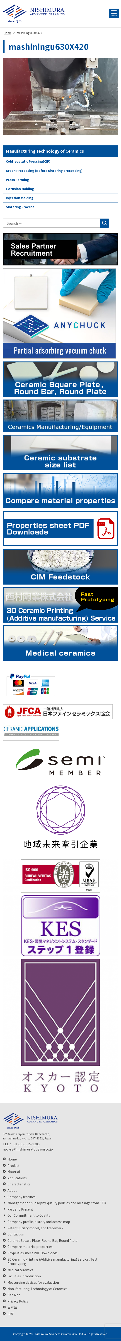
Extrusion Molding (20, 188)
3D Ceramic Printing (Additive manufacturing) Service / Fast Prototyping (52, 1261)
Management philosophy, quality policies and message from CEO (56, 1203)
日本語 (12, 1307)
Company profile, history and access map (38, 1222)
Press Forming (17, 179)
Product (13, 1165)
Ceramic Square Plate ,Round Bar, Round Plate (42, 1240)
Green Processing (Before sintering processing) (44, 170)
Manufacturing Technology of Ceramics (45, 151)
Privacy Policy (17, 1301)
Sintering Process (20, 207)
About (12, 1190)
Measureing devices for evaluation (33, 1282)
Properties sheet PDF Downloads (32, 1253)
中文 (10, 1314)
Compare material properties (30, 1247)
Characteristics (19, 1184)
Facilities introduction (24, 1276)
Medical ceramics (20, 1270)
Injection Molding (19, 197)
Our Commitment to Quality (28, 1215)
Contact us (15, 1234)
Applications (17, 1178)
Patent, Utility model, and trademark (35, 1228)
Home (12, 1159)
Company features (21, 1197)
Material (13, 1172)
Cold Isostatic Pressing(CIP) (28, 161)
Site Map (13, 1295)
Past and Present (20, 1209)
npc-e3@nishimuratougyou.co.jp (28, 1149)
